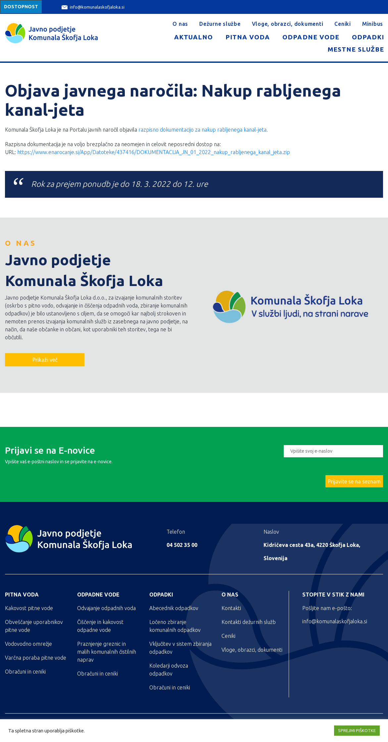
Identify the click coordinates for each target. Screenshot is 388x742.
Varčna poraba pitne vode (35, 658)
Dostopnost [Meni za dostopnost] (21, 6)
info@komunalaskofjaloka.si (93, 7)
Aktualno (193, 37)
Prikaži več (44, 360)
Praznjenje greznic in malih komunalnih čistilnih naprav (106, 652)
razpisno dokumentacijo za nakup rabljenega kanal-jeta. (203, 130)
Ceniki (342, 24)
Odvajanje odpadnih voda (106, 608)
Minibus (372, 24)
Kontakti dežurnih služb (248, 622)
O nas (180, 24)
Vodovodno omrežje (28, 644)
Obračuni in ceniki (25, 672)
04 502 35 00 (182, 545)
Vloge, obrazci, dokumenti (287, 24)
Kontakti (231, 608)
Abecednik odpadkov (173, 608)
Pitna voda (247, 37)
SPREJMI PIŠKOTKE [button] (357, 730)
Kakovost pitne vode (29, 608)
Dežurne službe (220, 24)
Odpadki (368, 37)
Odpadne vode (310, 37)
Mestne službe (356, 49)
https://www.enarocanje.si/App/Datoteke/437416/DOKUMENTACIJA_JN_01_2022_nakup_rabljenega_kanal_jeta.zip (153, 152)
